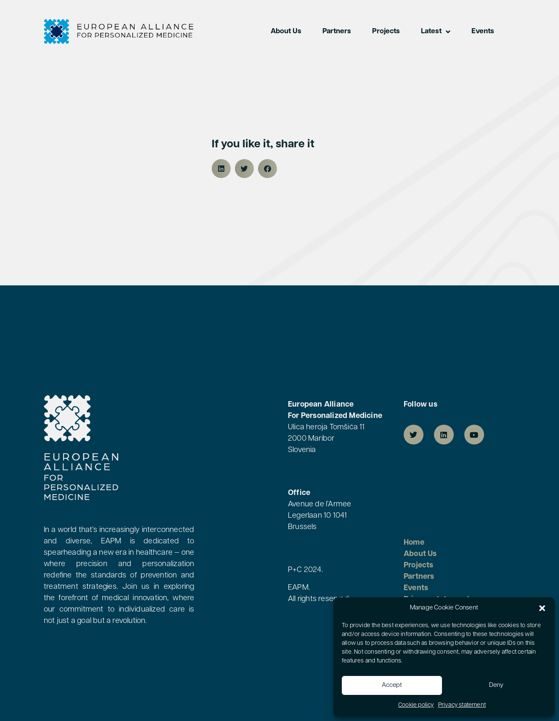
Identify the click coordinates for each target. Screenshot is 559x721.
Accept (392, 685)
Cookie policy (416, 705)
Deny (496, 685)
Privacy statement (462, 705)
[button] (542, 608)
